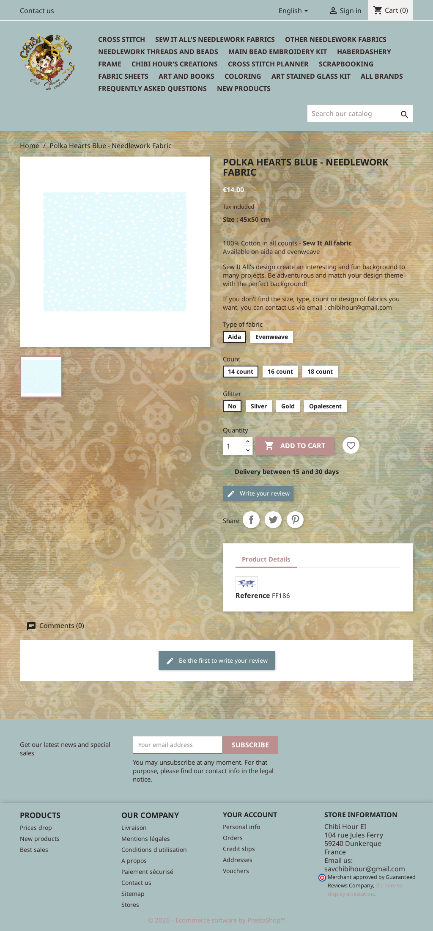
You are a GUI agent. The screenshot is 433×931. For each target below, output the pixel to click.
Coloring (243, 76)
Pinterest (295, 519)
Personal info (241, 827)
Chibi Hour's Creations (175, 64)
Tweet (273, 519)
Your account (250, 814)
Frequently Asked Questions (152, 88)
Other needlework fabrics (335, 39)
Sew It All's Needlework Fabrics (215, 39)
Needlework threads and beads (158, 51)
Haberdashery (364, 51)
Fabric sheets (123, 76)
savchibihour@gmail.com (364, 868)
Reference (253, 595)
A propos (134, 861)
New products (40, 839)
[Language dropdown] (295, 11)
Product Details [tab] (266, 559)
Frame (109, 64)
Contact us (37, 10)
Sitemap (133, 894)
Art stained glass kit (311, 76)
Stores (130, 905)
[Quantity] (233, 446)
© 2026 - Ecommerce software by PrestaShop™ (216, 920)
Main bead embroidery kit (277, 51)
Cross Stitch (121, 39)
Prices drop (36, 828)
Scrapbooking (346, 64)
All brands (382, 76)
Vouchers (236, 871)
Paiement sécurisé (147, 872)
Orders (233, 838)
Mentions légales (145, 839)
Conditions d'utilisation (154, 850)
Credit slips (239, 849)
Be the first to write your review (217, 660)
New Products (244, 88)
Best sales (34, 850)
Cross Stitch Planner (268, 64)
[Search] (360, 113)
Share (251, 519)
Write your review (258, 493)
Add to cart (294, 446)
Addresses (237, 860)
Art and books (186, 76)
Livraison (134, 828)
